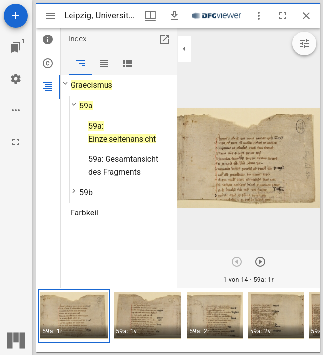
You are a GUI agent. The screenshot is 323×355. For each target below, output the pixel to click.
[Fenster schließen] (306, 16)
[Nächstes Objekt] (260, 262)
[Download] (174, 16)
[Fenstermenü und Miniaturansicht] (150, 16)
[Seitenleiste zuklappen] (184, 49)
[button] (74, 316)
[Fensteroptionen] (259, 16)
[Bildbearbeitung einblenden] (304, 43)
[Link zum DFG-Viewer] (216, 15)
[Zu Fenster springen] (16, 47)
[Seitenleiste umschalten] (50, 16)
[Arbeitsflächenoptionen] (16, 110)
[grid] (178, 320)
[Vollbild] (16, 142)
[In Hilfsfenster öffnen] (165, 39)
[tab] (48, 39)
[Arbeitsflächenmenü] (16, 79)
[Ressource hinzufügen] (16, 16)
